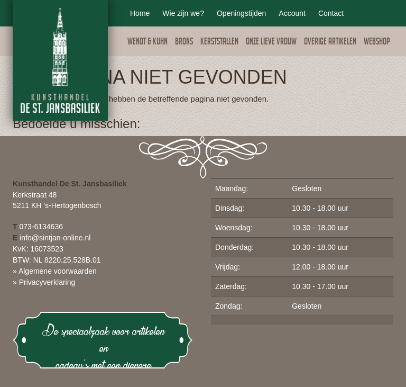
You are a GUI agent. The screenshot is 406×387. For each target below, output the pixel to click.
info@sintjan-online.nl (55, 237)
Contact (331, 13)
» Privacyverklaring (44, 282)
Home (140, 13)
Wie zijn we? (183, 13)
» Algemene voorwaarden (55, 271)
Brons (184, 42)
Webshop (377, 42)
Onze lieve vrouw (271, 42)
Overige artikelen (330, 42)
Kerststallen (219, 42)
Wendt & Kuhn (147, 42)
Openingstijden (241, 13)
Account (292, 13)
